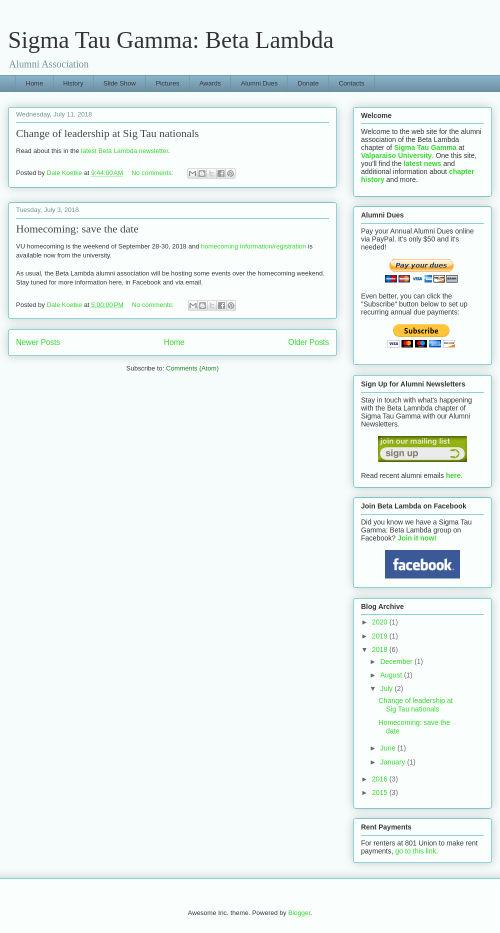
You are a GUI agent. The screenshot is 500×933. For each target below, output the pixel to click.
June (388, 748)
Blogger (299, 912)
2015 (381, 792)
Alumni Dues (259, 83)
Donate (308, 83)
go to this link (415, 851)
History (73, 83)
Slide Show (120, 83)
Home (35, 83)
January (393, 762)
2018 (381, 650)
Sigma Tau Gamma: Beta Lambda (171, 39)
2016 (381, 779)
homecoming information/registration (254, 246)
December (397, 662)
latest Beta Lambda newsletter (124, 150)
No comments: (153, 172)
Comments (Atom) (192, 368)
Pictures (168, 83)
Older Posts (308, 342)
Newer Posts (38, 342)
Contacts (351, 83)
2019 (381, 636)
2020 (381, 622)
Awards (210, 83)
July (387, 688)
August (392, 675)
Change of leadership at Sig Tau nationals (107, 133)
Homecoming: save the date (77, 228)
